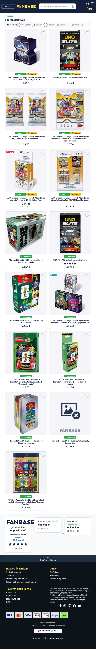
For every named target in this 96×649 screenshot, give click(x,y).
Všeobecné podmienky (16, 579)
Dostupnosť (65, 25)
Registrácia (11, 595)
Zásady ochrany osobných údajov (21, 582)
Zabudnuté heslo (14, 599)
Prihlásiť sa (11, 592)
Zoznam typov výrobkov (55, 638)
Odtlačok (10, 575)
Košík (8, 602)
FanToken (54, 572)
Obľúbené (26, 25)
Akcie (78, 25)
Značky (40, 25)
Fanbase (9, 16)
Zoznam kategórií (38, 638)
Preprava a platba (58, 579)
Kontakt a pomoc (13, 572)
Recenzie (54, 575)
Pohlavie (51, 25)
